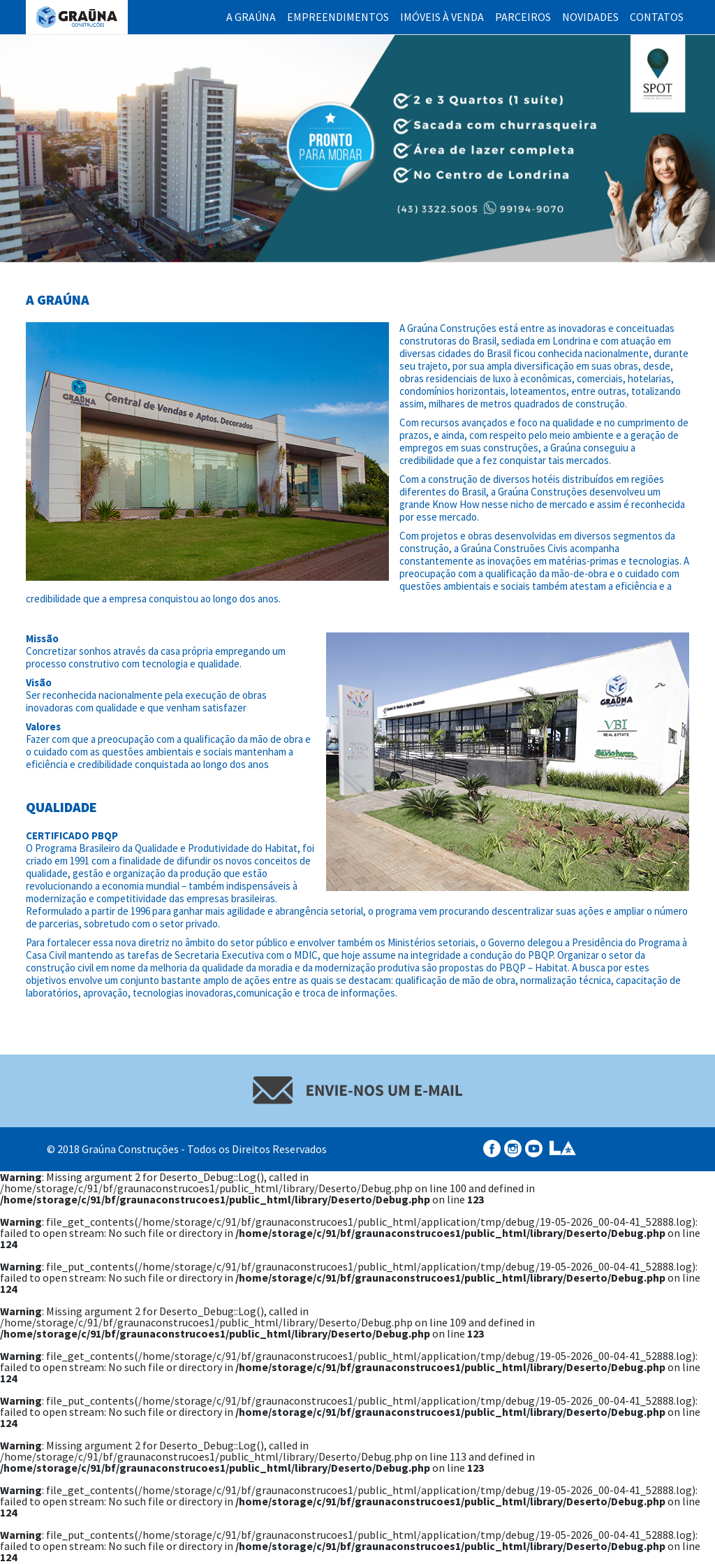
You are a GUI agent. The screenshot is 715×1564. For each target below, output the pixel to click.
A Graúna (251, 17)
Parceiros (523, 17)
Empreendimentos (338, 17)
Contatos (657, 17)
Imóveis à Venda (442, 17)
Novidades (590, 17)
